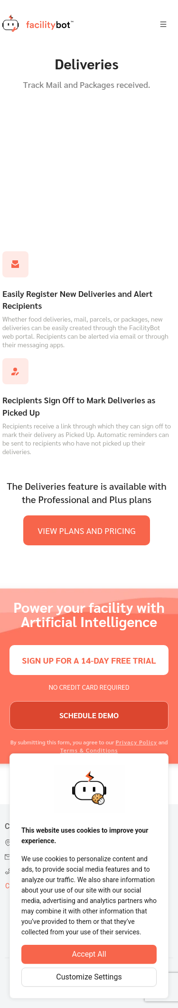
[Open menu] (163, 24)
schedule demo (89, 715)
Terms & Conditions (89, 750)
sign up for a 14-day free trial (89, 660)
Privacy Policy (136, 742)
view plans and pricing (86, 530)
